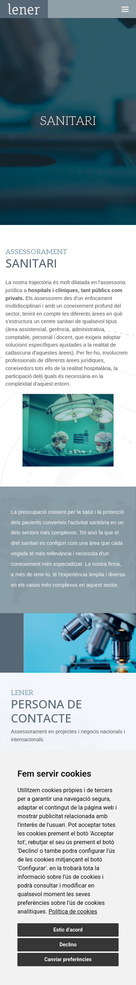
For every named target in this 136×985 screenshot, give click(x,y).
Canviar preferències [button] (67, 959)
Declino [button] (68, 944)
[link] (73, 911)
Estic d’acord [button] (68, 930)
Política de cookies (73, 911)
